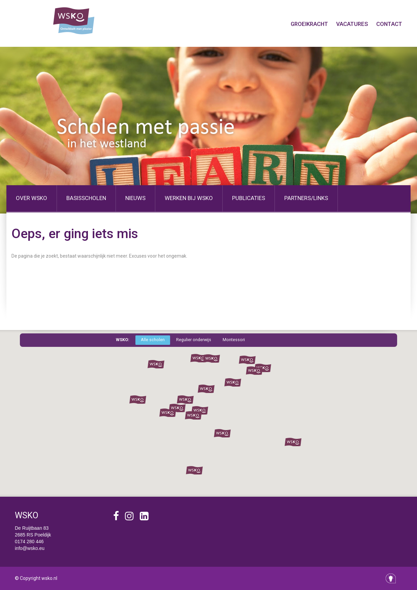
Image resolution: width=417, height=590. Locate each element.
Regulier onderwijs (193, 339)
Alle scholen (153, 339)
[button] (198, 358)
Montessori (234, 339)
